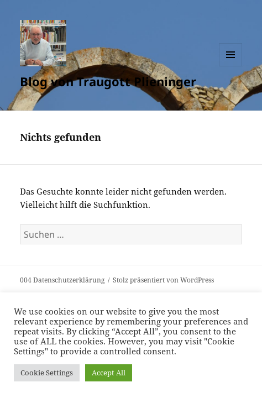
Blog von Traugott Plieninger (108, 81)
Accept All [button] (108, 373)
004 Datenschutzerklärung (62, 280)
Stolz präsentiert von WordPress (163, 280)
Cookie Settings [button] (46, 373)
